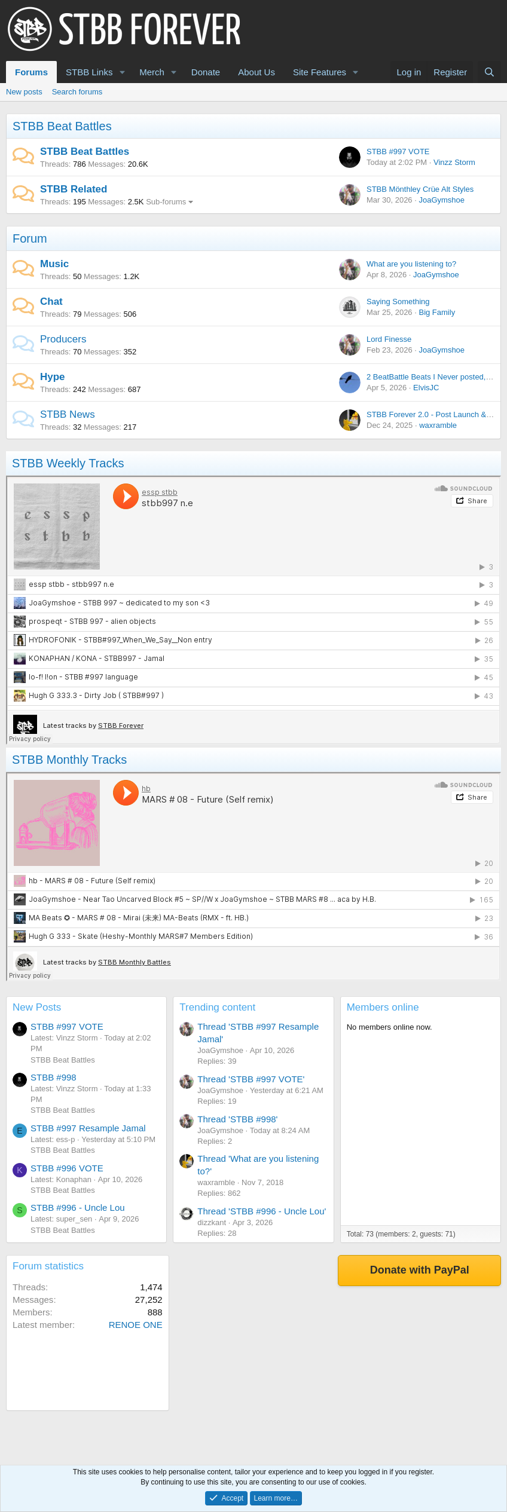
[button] (122, 72)
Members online (383, 1007)
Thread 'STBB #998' (237, 1119)
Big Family (437, 312)
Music (54, 264)
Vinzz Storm (454, 162)
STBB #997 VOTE (398, 151)
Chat (51, 301)
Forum (30, 238)
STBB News (67, 414)
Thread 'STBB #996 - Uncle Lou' (261, 1211)
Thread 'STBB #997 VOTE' (250, 1079)
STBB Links (89, 72)
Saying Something (398, 301)
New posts (24, 91)
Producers (63, 339)
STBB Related (73, 189)
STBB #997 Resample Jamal (88, 1128)
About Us (256, 72)
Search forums (77, 91)
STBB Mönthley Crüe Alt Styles (420, 189)
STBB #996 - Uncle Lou (77, 1207)
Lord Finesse (388, 339)
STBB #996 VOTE (66, 1168)
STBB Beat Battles (62, 126)
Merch (151, 72)
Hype (52, 376)
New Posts (37, 1007)
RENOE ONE (136, 1325)
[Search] (489, 72)
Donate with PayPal (419, 1270)
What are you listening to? (411, 263)
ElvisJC (426, 387)
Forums (31, 72)
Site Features (319, 72)
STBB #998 (53, 1077)
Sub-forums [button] (166, 201)
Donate (205, 72)
